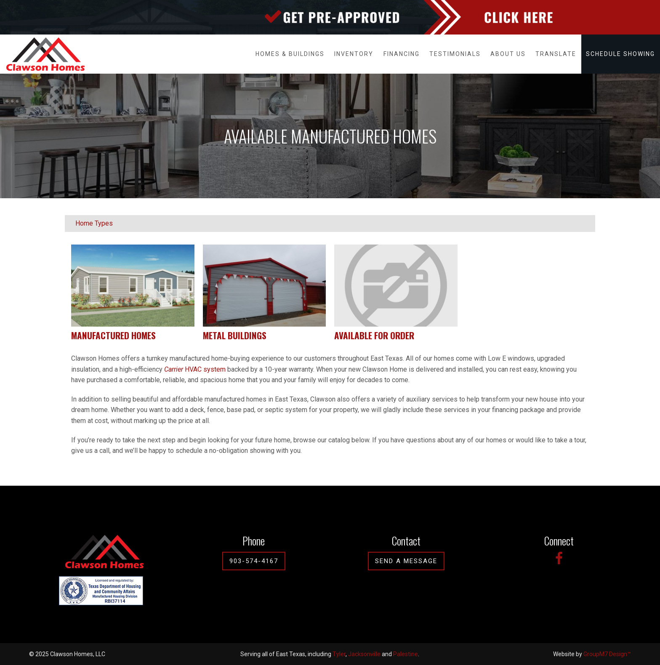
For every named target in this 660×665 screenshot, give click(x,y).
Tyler (339, 654)
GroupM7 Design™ (607, 654)
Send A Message (406, 561)
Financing (401, 54)
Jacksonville (364, 654)
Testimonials (455, 54)
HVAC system (195, 369)
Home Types (94, 223)
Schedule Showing (620, 54)
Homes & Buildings (290, 54)
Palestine (405, 654)
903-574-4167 (253, 561)
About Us (508, 54)
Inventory (353, 54)
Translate (555, 54)
